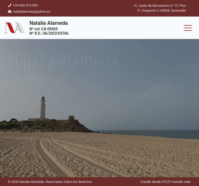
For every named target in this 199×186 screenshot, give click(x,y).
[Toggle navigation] (188, 27)
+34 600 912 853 (25, 5)
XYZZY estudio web (176, 182)
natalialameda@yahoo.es (31, 11)
